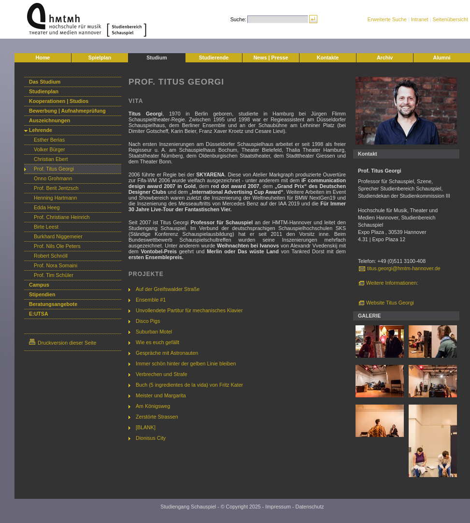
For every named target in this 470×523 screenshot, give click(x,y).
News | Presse (271, 57)
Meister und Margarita (161, 395)
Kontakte (328, 57)
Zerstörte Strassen (157, 417)
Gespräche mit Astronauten (167, 353)
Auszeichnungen (49, 120)
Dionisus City (151, 438)
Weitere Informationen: (392, 283)
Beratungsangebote (53, 304)
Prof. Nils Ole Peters (57, 246)
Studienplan (43, 91)
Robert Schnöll (51, 256)
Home (43, 57)
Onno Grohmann (53, 178)
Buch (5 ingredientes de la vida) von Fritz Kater (189, 385)
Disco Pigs (148, 321)
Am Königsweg (153, 406)
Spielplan (99, 57)
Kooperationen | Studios (58, 101)
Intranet (419, 19)
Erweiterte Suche (387, 19)
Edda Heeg (46, 207)
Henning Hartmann (55, 198)
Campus (39, 285)
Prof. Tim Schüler (53, 275)
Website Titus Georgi (390, 302)
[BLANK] (146, 427)
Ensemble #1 (151, 300)
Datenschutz (309, 506)
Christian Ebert (51, 159)
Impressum (278, 506)
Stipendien (42, 294)
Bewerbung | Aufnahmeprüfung (67, 111)
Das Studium (44, 82)
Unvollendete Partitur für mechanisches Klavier (189, 310)
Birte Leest (46, 227)
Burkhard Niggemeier (58, 236)
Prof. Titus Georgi (54, 169)
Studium (156, 57)
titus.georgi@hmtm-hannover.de (404, 268)
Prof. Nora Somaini (55, 265)
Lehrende (40, 130)
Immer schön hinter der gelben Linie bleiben (186, 363)
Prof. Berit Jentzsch (56, 188)
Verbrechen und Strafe (161, 374)
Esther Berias (49, 140)
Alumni (441, 57)
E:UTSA (38, 314)
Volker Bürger (49, 149)
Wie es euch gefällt (157, 342)
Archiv (385, 57)
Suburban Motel (154, 331)
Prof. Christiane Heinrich (62, 217)
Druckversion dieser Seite (62, 343)
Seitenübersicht (450, 19)
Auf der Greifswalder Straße (167, 289)
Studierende (214, 57)
